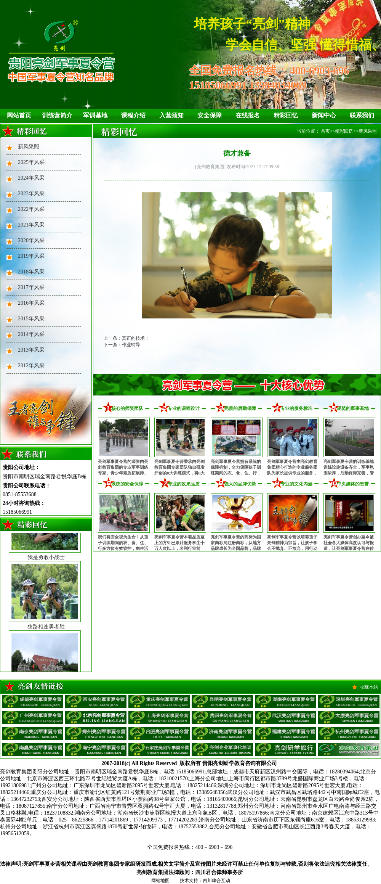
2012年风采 (31, 365)
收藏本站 (369, 687)
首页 (325, 131)
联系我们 (362, 115)
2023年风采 (31, 193)
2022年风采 (31, 209)
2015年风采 (31, 318)
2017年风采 (31, 287)
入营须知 (171, 115)
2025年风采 (31, 162)
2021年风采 (31, 225)
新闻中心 (324, 115)
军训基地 (95, 115)
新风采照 (28, 146)
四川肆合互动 (216, 880)
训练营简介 (57, 115)
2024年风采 (31, 178)
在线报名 (247, 115)
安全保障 (209, 115)
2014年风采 (31, 334)
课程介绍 (133, 115)
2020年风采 (31, 240)
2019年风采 (31, 256)
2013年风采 (31, 350)
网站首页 (19, 115)
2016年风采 (31, 303)
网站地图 (160, 880)
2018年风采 (31, 272)
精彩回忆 (286, 115)
